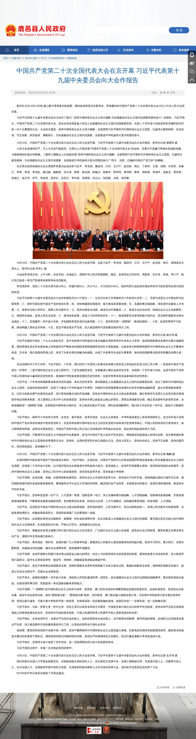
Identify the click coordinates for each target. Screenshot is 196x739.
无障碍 (111, 3)
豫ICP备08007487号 (96, 723)
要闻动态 (72, 50)
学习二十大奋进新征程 (52, 58)
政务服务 (184, 50)
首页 (16, 50)
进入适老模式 (129, 3)
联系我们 (91, 708)
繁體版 (79, 3)
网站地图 (95, 3)
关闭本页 (180, 687)
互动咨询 (128, 50)
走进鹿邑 (44, 50)
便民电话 (117, 708)
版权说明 (104, 708)
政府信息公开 (100, 50)
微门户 (64, 3)
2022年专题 (31, 58)
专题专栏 (156, 50)
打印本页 (164, 687)
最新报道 (72, 58)
